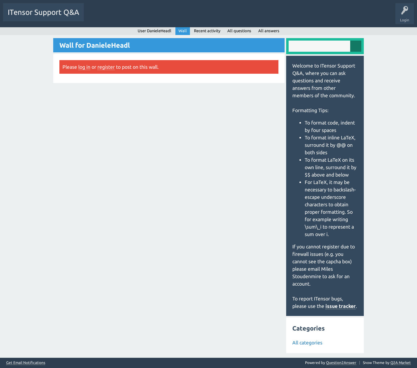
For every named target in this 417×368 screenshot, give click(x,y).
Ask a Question (191, 16)
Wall (182, 30)
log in (84, 67)
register (106, 67)
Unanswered (123, 16)
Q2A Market (400, 363)
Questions (97, 16)
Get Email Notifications (25, 363)
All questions (239, 30)
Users (166, 16)
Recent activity (207, 30)
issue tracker (340, 306)
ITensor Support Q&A (43, 12)
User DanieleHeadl (154, 30)
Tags (146, 16)
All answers (268, 30)
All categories (307, 342)
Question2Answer (341, 363)
